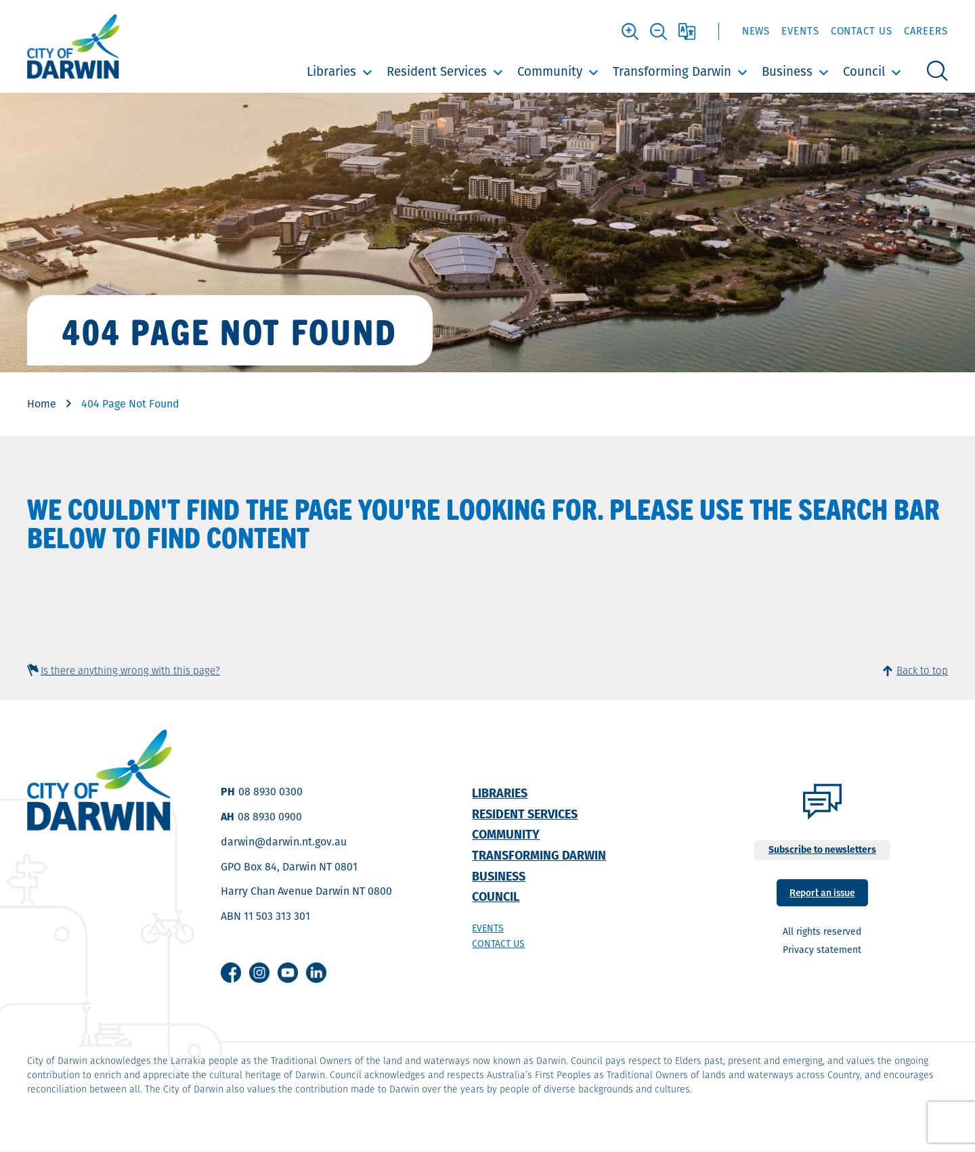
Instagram (259, 972)
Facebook (231, 972)
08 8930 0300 (270, 791)
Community (549, 71)
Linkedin (316, 972)
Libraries (331, 71)
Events (800, 31)
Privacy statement (822, 949)
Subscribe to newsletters (822, 849)
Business (787, 71)
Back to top (922, 670)
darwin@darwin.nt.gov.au (284, 841)
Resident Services (437, 71)
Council (864, 71)
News (756, 31)
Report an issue (821, 892)
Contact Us (861, 31)
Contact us (498, 943)
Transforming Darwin (672, 71)
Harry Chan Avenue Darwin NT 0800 (306, 891)
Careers (926, 31)
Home (41, 404)
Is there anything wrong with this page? (130, 670)
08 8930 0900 (270, 816)
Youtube (288, 972)
